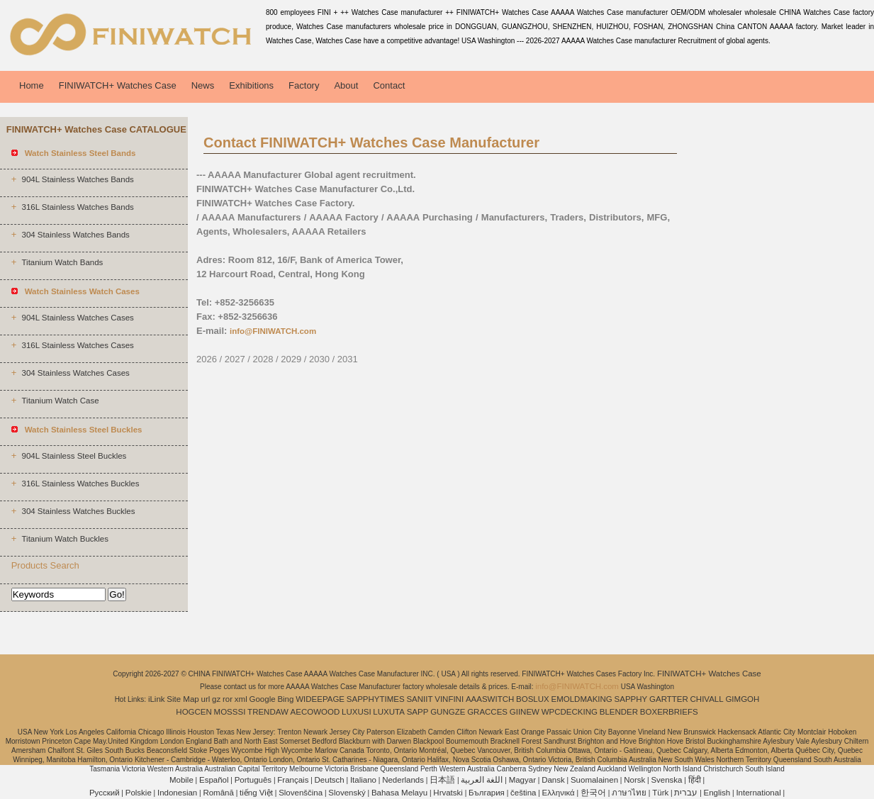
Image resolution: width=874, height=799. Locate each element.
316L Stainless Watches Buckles (80, 483)
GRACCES (487, 712)
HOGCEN (193, 712)
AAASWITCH (490, 699)
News (203, 85)
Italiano (363, 780)
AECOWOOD (315, 712)
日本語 (442, 780)
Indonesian (177, 792)
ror (227, 699)
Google (263, 699)
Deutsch (329, 780)
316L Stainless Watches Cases (77, 345)
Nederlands (403, 780)
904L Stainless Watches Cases (77, 317)
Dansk (553, 780)
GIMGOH (742, 699)
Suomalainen (594, 780)
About (346, 85)
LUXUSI (356, 712)
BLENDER (619, 712)
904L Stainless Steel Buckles (73, 456)
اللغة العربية (482, 780)
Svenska (666, 780)
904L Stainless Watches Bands (77, 179)
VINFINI (449, 699)
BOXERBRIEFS (669, 712)
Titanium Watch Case (60, 400)
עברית (685, 792)
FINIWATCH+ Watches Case (118, 85)
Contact (389, 85)
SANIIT (419, 699)
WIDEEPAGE (320, 699)
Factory (303, 85)
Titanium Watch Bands (62, 262)
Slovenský (346, 792)
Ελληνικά (558, 792)
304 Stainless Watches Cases (75, 373)
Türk (660, 792)
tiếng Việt (256, 792)
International (758, 792)
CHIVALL (707, 699)
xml (241, 699)
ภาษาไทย (629, 792)
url (206, 699)
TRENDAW (267, 712)
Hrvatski (448, 792)
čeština (523, 792)
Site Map (182, 699)
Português (253, 780)
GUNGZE (447, 712)
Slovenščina (301, 792)
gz (216, 699)
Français (292, 780)
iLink (156, 699)
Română (218, 792)
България (487, 792)
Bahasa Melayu (399, 792)
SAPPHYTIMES (376, 699)
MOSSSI (230, 712)
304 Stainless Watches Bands (75, 234)
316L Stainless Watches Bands (77, 207)
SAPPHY (631, 699)
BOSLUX (532, 699)
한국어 (593, 792)
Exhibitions (251, 85)
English (717, 792)
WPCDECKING (570, 712)
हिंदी (694, 780)
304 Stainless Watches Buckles (78, 511)
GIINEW (524, 712)
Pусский (104, 792)
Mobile (181, 780)
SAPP (418, 712)
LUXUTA (389, 712)
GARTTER (668, 699)
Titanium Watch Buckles (64, 539)
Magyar (522, 780)
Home (31, 85)
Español (214, 780)
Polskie (138, 792)
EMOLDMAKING (581, 699)
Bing (285, 699)
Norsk (634, 780)
